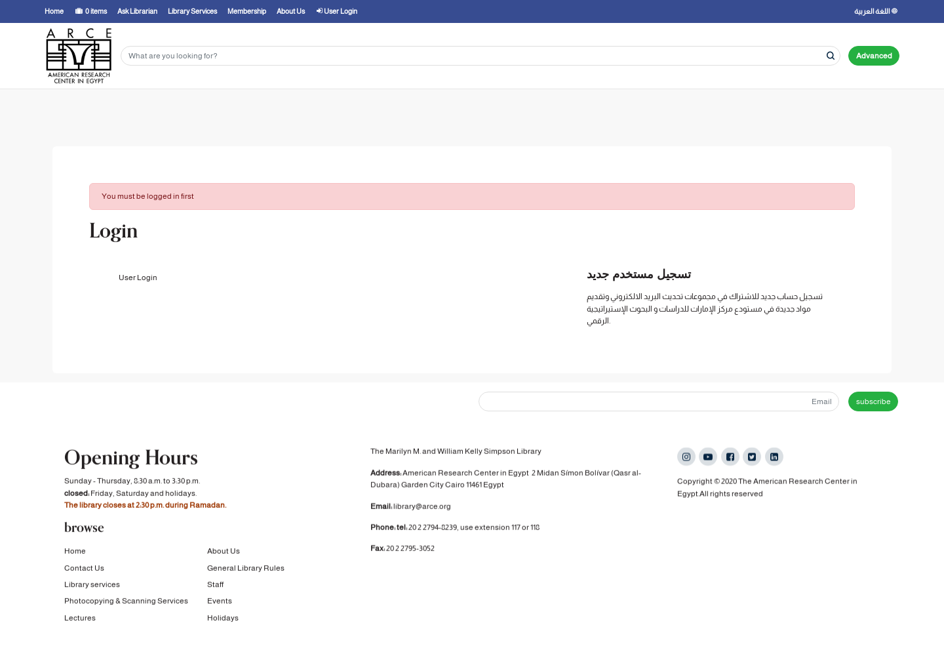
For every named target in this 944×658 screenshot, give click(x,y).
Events (219, 601)
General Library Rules (246, 568)
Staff (215, 585)
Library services (92, 585)
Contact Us (84, 568)
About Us (223, 551)
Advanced (874, 55)
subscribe (873, 401)
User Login (138, 277)
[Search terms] (480, 56)
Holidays (223, 618)
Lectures (80, 618)
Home (75, 551)
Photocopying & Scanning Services (126, 601)
